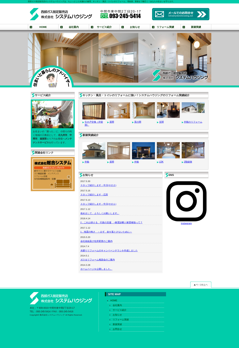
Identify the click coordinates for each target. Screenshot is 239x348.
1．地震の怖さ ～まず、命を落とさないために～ (106, 231)
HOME (43, 27)
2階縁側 (188, 161)
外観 (87, 161)
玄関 (161, 122)
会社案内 (74, 27)
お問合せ (117, 329)
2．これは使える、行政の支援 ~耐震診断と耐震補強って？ (111, 222)
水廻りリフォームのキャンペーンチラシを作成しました (109, 250)
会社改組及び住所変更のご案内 (96, 241)
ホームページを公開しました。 (96, 269)
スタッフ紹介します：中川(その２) (98, 185)
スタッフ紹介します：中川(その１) (98, 204)
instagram (186, 203)
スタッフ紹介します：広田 (94, 194)
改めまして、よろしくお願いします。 (99, 213)
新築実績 (196, 27)
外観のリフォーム (193, 122)
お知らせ (135, 27)
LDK (161, 161)
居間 (111, 122)
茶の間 (137, 122)
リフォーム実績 (165, 27)
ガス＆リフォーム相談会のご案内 (97, 259)
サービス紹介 (104, 27)
